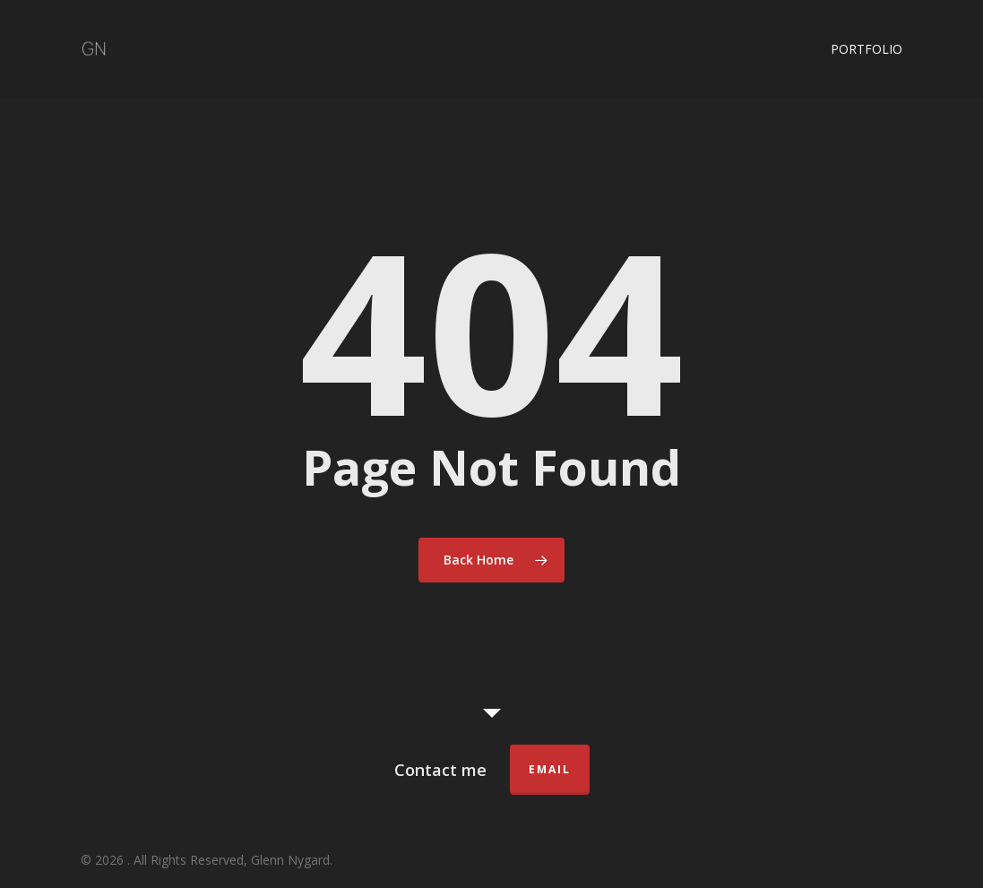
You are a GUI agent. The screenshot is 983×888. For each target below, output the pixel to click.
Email (550, 769)
